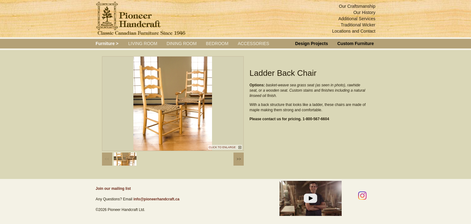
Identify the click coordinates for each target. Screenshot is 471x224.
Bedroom (217, 43)
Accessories (253, 43)
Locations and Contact (353, 31)
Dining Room (181, 43)
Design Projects (311, 43)
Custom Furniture (355, 43)
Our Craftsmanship (357, 6)
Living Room (142, 43)
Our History (364, 12)
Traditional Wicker (358, 24)
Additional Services (356, 18)
